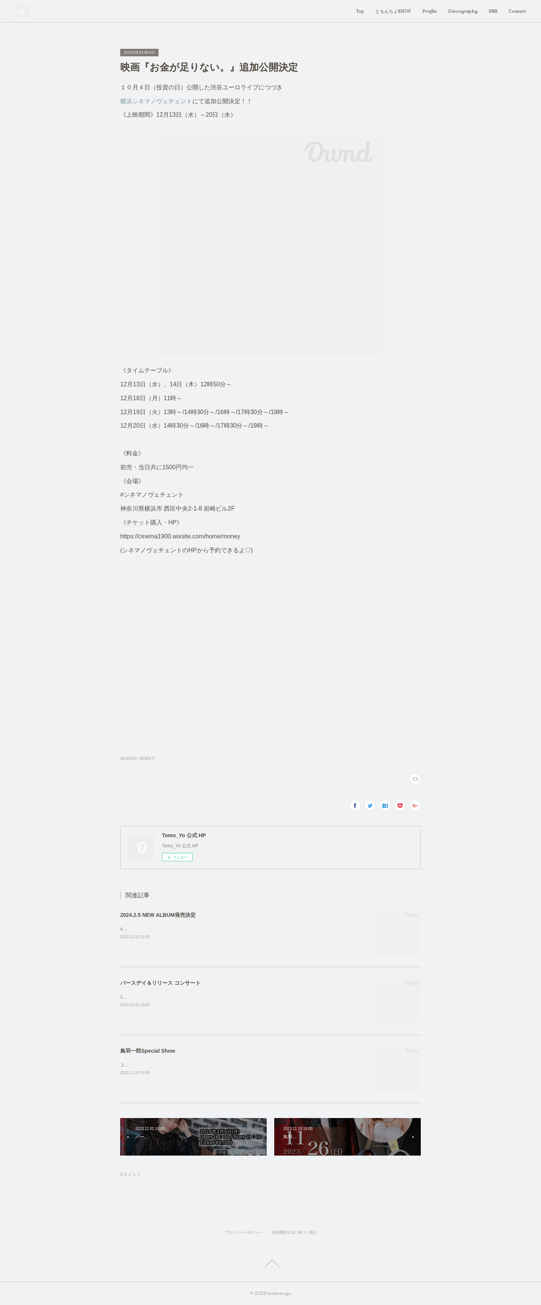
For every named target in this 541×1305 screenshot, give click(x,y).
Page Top (270, 1263)
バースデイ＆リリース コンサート (160, 983)
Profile (429, 11)
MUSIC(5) (128, 758)
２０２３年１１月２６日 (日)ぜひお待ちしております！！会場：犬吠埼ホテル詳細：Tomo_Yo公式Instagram (229, 1065)
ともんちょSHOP (393, 11)
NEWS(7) (147, 758)
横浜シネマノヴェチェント (156, 101)
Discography (463, 11)
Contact (517, 11)
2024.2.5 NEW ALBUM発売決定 (158, 915)
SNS (493, 11)
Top (360, 11)
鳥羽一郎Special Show (147, 1051)
